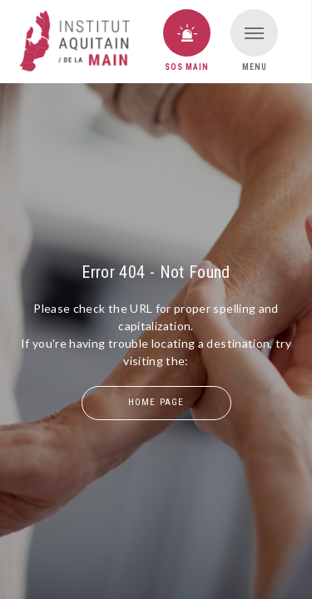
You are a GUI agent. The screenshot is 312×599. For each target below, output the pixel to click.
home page (156, 402)
